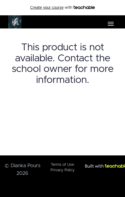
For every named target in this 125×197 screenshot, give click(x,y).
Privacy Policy (62, 170)
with (62, 7)
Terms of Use (62, 165)
